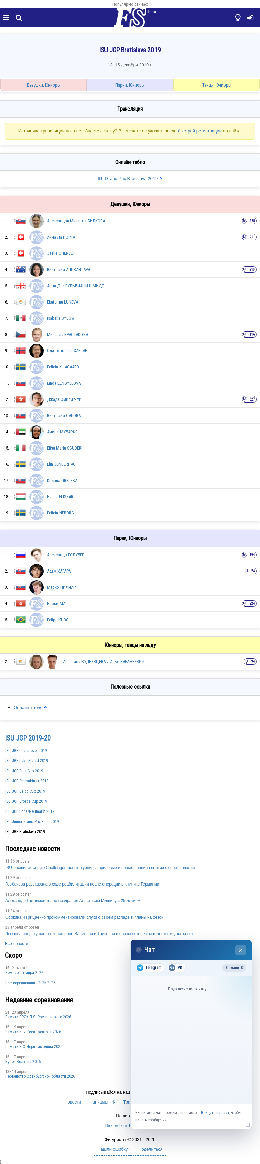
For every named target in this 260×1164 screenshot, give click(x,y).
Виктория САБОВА (64, 415)
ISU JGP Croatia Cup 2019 (26, 801)
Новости (72, 1102)
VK (175, 967)
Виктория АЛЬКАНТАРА (68, 269)
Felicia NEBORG (60, 512)
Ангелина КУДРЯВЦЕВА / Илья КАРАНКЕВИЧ (103, 661)
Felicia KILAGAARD (63, 366)
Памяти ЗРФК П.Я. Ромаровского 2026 (38, 1017)
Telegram (149, 967)
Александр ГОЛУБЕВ (66, 554)
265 (252, 221)
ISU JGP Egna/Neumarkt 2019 (29, 811)
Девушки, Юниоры (43, 85)
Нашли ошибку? (113, 1149)
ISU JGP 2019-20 (28, 738)
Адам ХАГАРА (59, 571)
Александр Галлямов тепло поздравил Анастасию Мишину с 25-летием (72, 900)
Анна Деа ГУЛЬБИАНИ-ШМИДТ (75, 285)
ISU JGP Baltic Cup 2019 (25, 791)
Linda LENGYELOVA (64, 383)
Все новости (16, 943)
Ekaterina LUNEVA (62, 302)
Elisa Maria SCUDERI (64, 448)
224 (252, 603)
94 (253, 661)
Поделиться (150, 1149)
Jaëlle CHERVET (61, 253)
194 (252, 555)
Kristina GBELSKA (62, 480)
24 (253, 571)
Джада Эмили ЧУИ (64, 399)
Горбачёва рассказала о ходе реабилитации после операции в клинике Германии (82, 884)
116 (252, 334)
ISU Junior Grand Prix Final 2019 (32, 821)
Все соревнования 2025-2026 (30, 982)
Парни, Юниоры (130, 85)
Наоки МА (56, 603)
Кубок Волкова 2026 (23, 1061)
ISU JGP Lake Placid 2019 (26, 760)
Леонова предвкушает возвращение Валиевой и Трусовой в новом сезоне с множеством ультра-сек (99, 933)
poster (25, 861)
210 (252, 269)
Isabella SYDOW (61, 318)
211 (252, 237)
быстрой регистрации (200, 131)
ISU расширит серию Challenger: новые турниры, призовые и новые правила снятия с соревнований (100, 867)
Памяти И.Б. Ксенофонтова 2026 (33, 1031)
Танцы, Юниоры (216, 85)
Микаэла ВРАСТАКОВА (67, 334)
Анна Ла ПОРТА (61, 237)
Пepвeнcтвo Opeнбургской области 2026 (40, 1076)
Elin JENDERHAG (61, 464)
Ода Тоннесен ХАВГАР (67, 350)
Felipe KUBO (58, 619)
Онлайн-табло (28, 707)
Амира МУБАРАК (62, 431)
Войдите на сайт (215, 1112)
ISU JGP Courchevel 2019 (26, 750)
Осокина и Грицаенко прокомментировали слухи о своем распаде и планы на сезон (84, 917)
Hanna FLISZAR (60, 496)
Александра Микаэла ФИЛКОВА (76, 220)
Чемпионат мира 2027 (24, 972)
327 (252, 399)
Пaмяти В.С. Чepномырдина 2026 (33, 1046)
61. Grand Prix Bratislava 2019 (128, 178)
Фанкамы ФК (102, 1102)
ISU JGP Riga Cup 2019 (24, 771)
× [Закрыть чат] (241, 950)
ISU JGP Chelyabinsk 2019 (26, 781)
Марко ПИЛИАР (61, 587)
